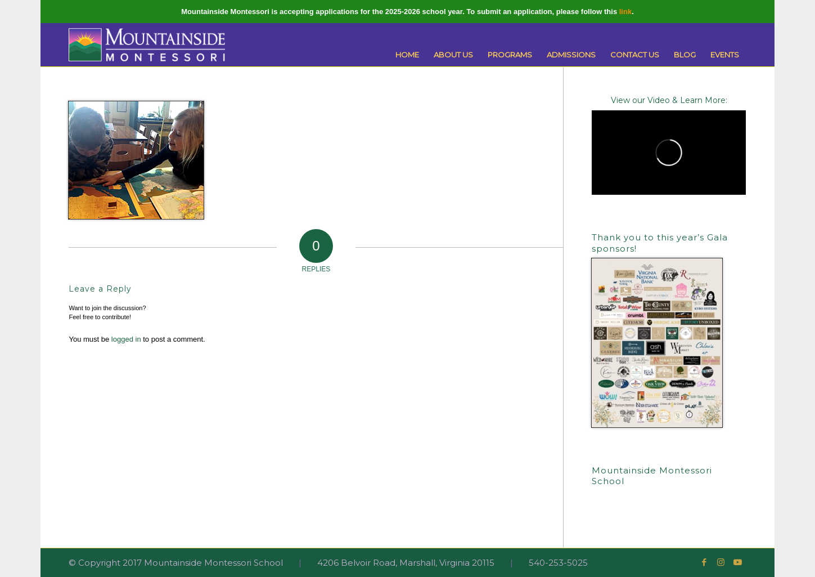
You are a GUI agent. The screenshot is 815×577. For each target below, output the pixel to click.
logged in (126, 339)
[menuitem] (407, 55)
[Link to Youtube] (738, 562)
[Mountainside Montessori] (147, 44)
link (625, 11)
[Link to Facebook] (704, 562)
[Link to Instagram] (721, 562)
